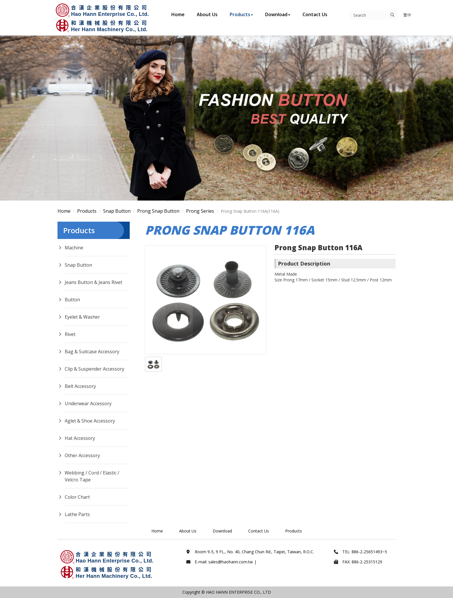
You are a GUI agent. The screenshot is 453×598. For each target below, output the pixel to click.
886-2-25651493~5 (369, 551)
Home (178, 14)
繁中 (407, 15)
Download (277, 14)
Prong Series (200, 211)
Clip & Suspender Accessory (94, 369)
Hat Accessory (80, 438)
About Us (207, 14)
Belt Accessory (80, 386)
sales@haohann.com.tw (230, 562)
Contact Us (314, 14)
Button (72, 299)
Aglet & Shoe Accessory (90, 421)
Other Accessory (82, 455)
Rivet (70, 334)
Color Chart (77, 497)
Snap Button (117, 211)
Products (241, 14)
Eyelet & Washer (82, 317)
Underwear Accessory (88, 403)
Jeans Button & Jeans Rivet (93, 282)
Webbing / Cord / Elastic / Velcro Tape (92, 476)
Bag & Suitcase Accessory (92, 351)
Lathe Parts (77, 514)
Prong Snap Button (158, 211)
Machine (74, 247)
